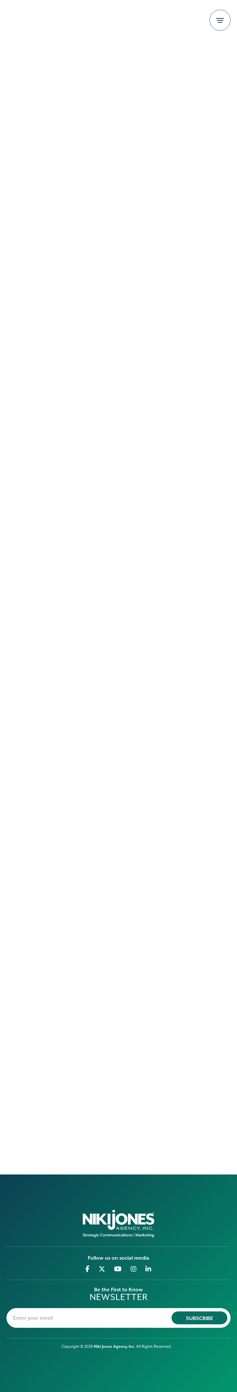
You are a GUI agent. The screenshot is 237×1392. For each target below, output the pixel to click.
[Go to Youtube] (118, 1269)
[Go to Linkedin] (148, 1269)
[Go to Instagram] (134, 1269)
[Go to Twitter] (102, 1269)
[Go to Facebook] (87, 1269)
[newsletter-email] (118, 1318)
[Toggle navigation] (220, 20)
